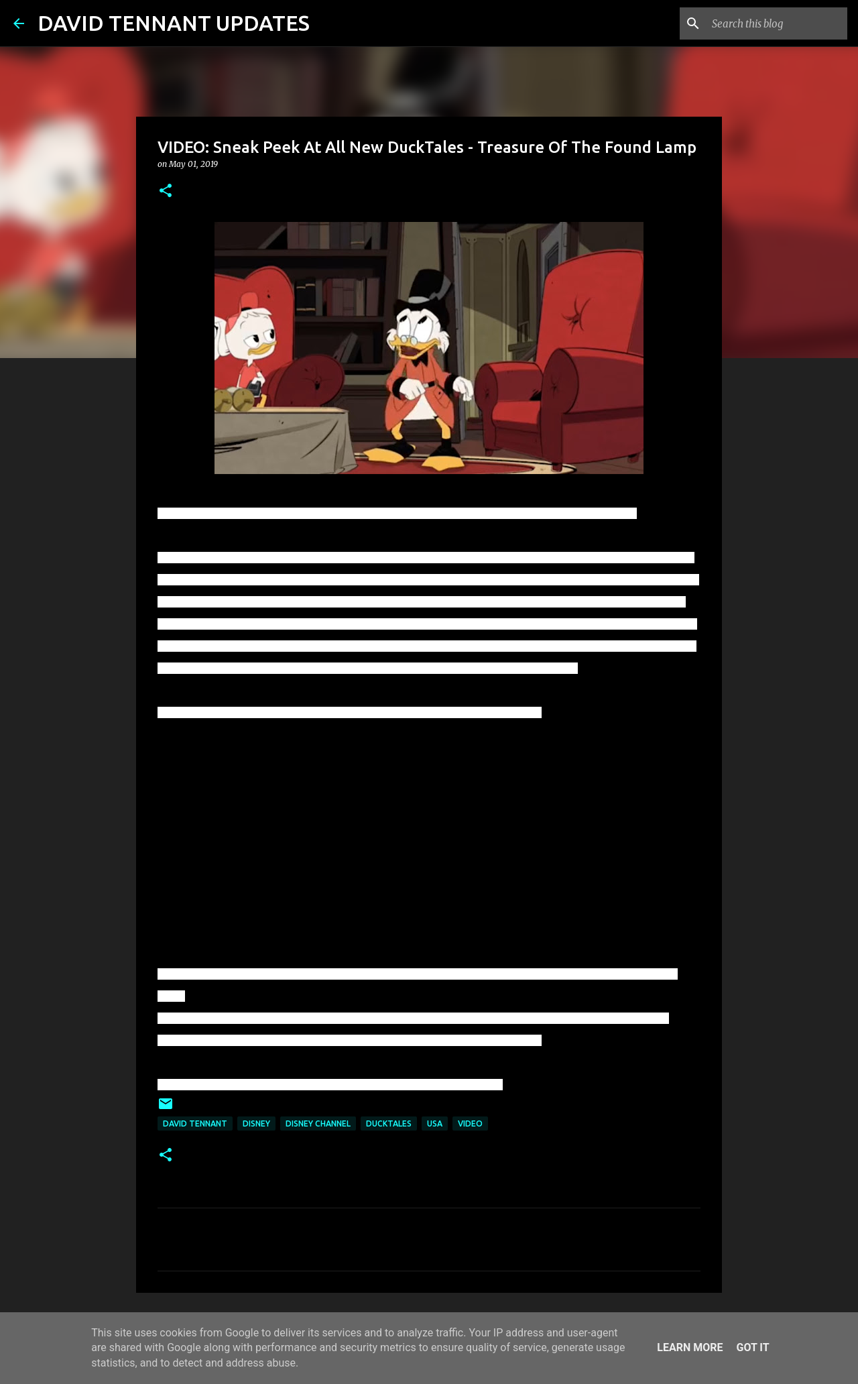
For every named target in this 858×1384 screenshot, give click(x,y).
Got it (752, 1347)
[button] (166, 191)
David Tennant (195, 1123)
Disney (256, 1123)
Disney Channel (318, 1123)
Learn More (690, 1347)
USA (434, 1123)
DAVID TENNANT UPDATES (174, 23)
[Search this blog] (777, 23)
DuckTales (389, 1123)
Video (470, 1123)
